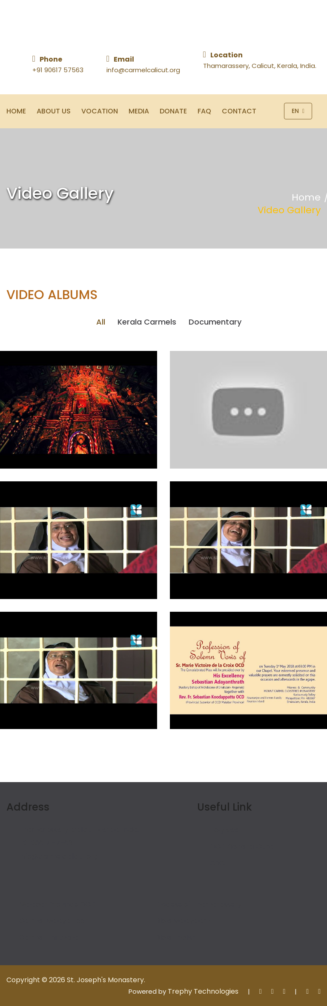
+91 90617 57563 (57, 69)
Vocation (99, 111)
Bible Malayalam (182, 921)
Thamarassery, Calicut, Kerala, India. (259, 65)
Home (16, 111)
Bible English (175, 937)
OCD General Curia (242, 846)
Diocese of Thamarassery (198, 904)
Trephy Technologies (203, 991)
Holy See (224, 830)
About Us (54, 111)
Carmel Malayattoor (53, 921)
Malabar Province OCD (57, 904)
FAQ (204, 111)
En (298, 111)
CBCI (218, 863)
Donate (173, 111)
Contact (239, 111)
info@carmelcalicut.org (143, 69)
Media (139, 111)
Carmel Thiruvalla (48, 937)
